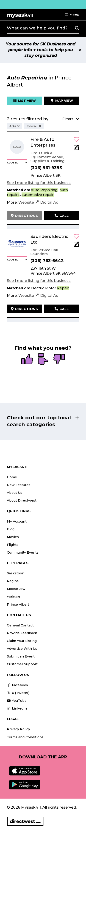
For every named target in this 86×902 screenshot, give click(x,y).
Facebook (17, 685)
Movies (13, 537)
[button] (72, 15)
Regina (13, 581)
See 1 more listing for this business (39, 183)
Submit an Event (21, 656)
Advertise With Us (22, 649)
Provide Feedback (22, 633)
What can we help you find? (37, 28)
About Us (14, 493)
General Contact (20, 625)
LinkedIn (17, 708)
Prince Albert (18, 604)
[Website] (28, 202)
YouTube (17, 701)
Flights (12, 545)
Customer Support (22, 664)
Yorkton (13, 597)
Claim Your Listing (22, 641)
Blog (10, 529)
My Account (17, 521)
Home (12, 477)
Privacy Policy (18, 729)
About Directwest (21, 500)
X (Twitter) (18, 693)
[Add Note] (76, 149)
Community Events (23, 552)
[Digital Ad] (49, 202)
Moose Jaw (16, 589)
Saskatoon (15, 573)
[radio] (27, 359)
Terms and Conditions (25, 737)
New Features (18, 485)
